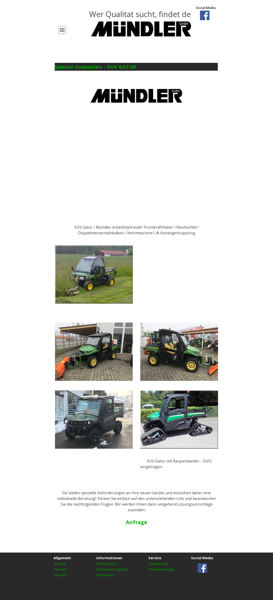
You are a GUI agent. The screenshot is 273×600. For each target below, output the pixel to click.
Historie (60, 563)
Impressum (105, 574)
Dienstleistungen (161, 569)
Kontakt (60, 574)
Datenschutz (106, 563)
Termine (60, 569)
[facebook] (204, 15)
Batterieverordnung (112, 569)
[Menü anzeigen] (62, 30)
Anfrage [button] (136, 522)
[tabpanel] (141, 21)
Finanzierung (158, 563)
